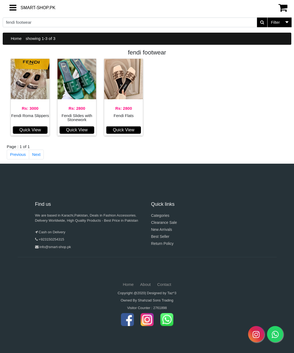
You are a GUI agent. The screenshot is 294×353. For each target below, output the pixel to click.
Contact (164, 284)
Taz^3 (172, 293)
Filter (275, 22)
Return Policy (162, 243)
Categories (160, 215)
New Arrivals (161, 229)
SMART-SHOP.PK (28, 7)
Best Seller (160, 236)
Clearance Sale (164, 222)
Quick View (30, 130)
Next (36, 154)
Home (16, 38)
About (145, 284)
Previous (18, 154)
